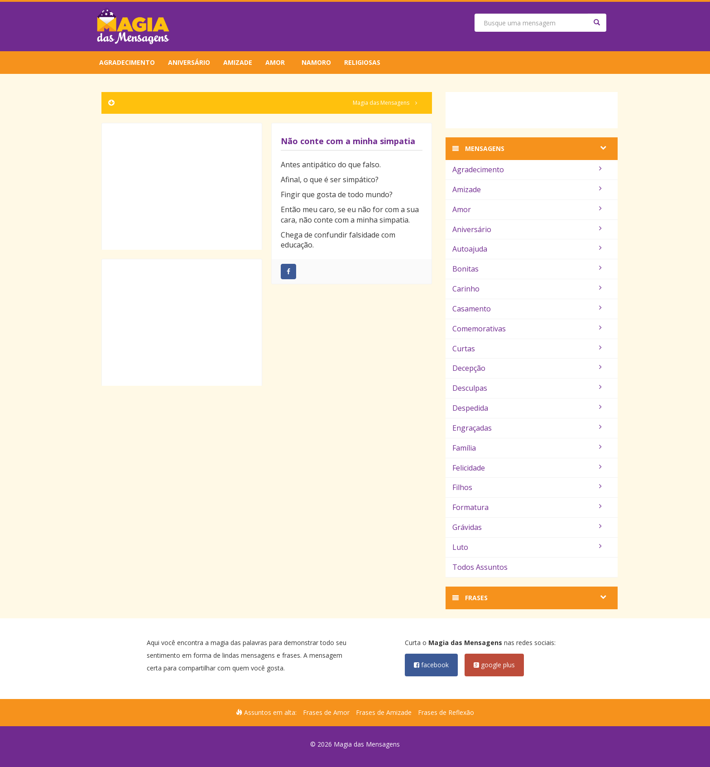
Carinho (527, 289)
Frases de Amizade (384, 712)
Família (527, 448)
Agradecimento (127, 62)
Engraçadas (527, 428)
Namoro (316, 62)
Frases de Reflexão (446, 712)
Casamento (527, 309)
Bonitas (527, 269)
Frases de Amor (326, 712)
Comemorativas (527, 329)
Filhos (527, 487)
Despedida (527, 408)
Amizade (237, 62)
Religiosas (362, 62)
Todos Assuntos (480, 567)
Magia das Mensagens (381, 103)
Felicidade (527, 468)
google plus (494, 664)
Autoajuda (527, 249)
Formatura (527, 507)
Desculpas (527, 388)
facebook (431, 664)
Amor (275, 62)
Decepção (527, 368)
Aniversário (189, 62)
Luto (527, 547)
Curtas (527, 349)
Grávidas (527, 527)
